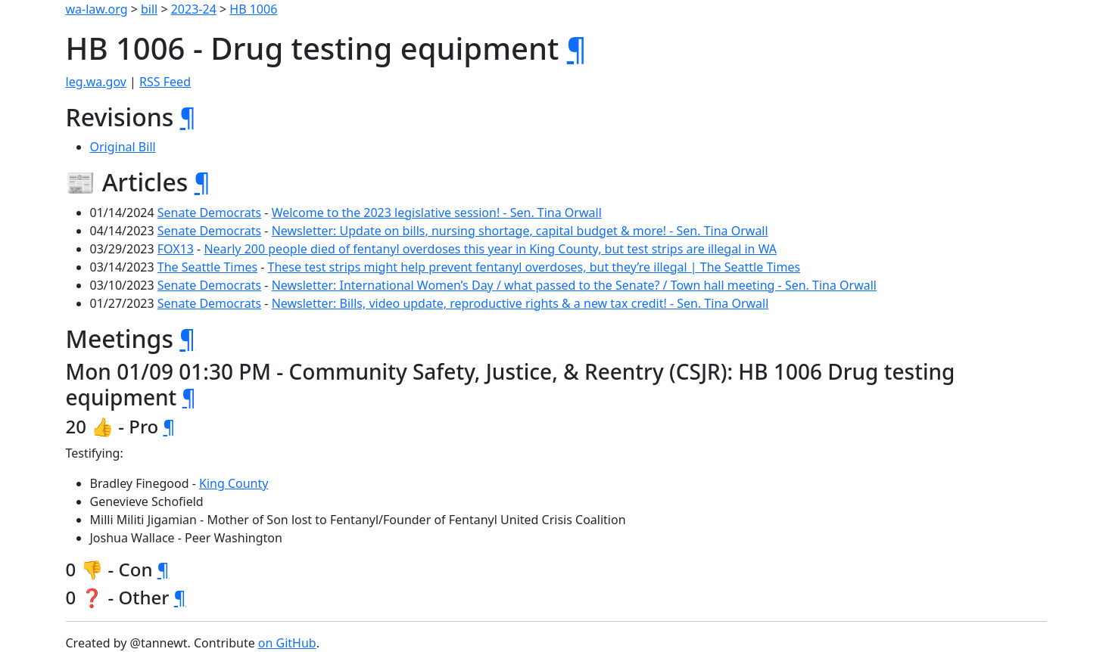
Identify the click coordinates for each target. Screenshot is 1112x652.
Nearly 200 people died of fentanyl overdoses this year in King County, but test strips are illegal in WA (490, 249)
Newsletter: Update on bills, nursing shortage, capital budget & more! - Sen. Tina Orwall (520, 230)
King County (233, 483)
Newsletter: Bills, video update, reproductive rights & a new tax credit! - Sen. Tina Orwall (520, 303)
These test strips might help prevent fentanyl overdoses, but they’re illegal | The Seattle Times (534, 267)
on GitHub (287, 643)
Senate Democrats (209, 212)
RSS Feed (165, 81)
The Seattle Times (207, 267)
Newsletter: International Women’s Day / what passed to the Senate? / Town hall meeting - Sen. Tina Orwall (574, 285)
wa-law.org (97, 9)
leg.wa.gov (96, 81)
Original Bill (123, 146)
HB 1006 (253, 9)
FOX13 (175, 249)
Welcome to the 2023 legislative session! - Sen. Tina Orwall (437, 212)
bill (149, 9)
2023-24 (193, 9)
